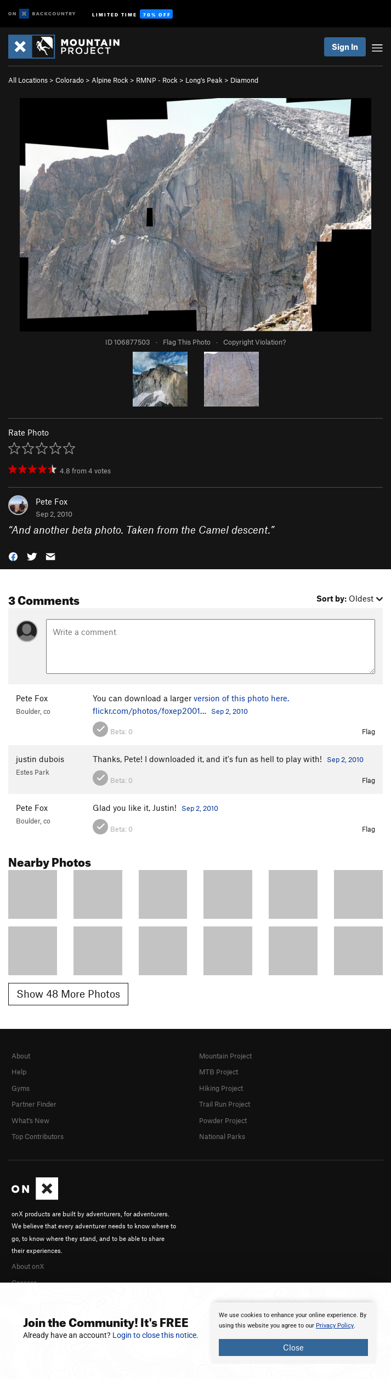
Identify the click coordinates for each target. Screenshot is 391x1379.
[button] (13, 555)
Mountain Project (225, 1055)
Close (293, 1347)
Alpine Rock (110, 80)
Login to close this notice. (155, 1335)
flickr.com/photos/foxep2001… (149, 711)
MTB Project (218, 1071)
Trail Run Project (224, 1104)
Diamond (244, 80)
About (21, 1055)
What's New (30, 1120)
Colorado (69, 80)
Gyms (21, 1088)
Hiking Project (221, 1088)
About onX (28, 1266)
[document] (293, 1333)
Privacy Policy (335, 1325)
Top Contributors (38, 1136)
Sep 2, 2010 (229, 711)
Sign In (345, 47)
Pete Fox (51, 501)
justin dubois (40, 759)
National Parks (222, 1136)
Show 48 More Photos (68, 993)
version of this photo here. (241, 698)
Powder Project (223, 1120)
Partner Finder (34, 1104)
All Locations (28, 80)
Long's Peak (204, 80)
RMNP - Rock (157, 80)
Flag (368, 731)
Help (19, 1071)
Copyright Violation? (254, 341)
